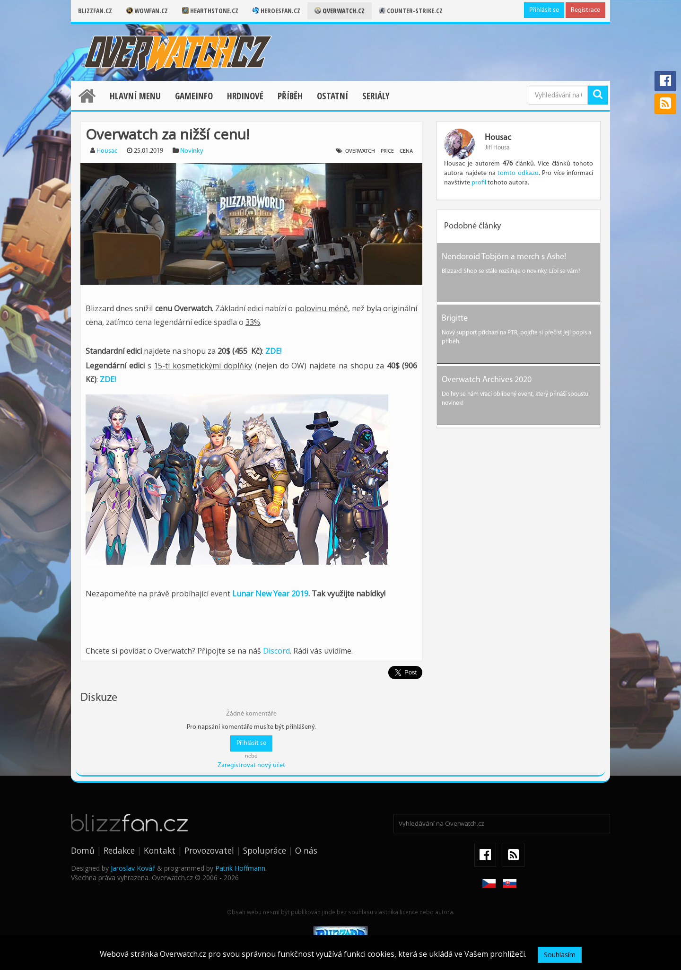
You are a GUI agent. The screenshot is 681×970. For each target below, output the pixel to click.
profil (478, 182)
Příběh (290, 96)
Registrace (585, 10)
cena (406, 151)
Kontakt (159, 850)
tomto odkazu (518, 173)
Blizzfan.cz (95, 10)
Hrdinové (245, 96)
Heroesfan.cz (276, 10)
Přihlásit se (544, 10)
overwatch (360, 151)
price (387, 151)
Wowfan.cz (147, 10)
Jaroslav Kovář (133, 868)
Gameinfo (194, 96)
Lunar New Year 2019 (270, 593)
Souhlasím (560, 954)
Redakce (119, 850)
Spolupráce (264, 850)
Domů (83, 850)
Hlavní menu (135, 96)
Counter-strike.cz (411, 10)
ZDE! (273, 351)
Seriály (376, 96)
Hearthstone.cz (210, 10)
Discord (276, 651)
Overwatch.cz (339, 10)
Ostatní (332, 96)
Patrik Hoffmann (240, 868)
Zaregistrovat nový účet (251, 765)
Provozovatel (209, 850)
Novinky (191, 151)
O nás (306, 850)
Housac (106, 151)
